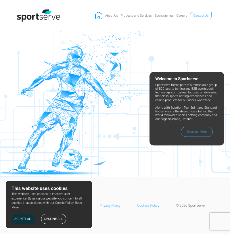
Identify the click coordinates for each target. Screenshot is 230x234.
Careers (182, 16)
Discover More (197, 132)
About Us (111, 16)
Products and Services (136, 16)
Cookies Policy (148, 206)
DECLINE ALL (53, 219)
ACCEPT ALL (23, 219)
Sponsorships (164, 16)
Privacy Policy (109, 206)
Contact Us (200, 16)
